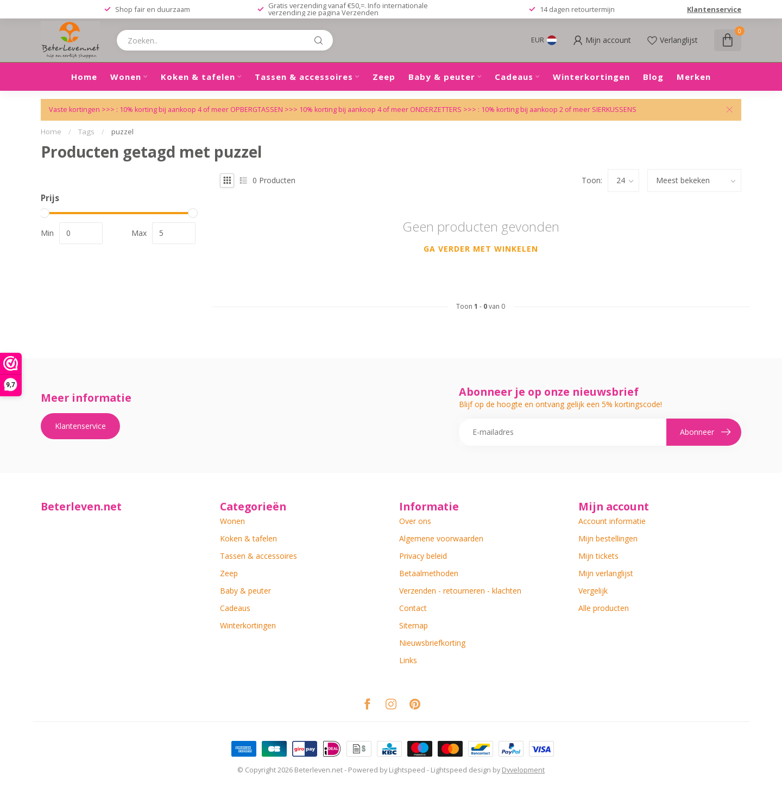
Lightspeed (407, 770)
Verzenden (360, 12)
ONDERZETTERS (436, 109)
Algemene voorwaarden (441, 538)
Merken (694, 76)
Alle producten (603, 608)
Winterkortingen (591, 76)
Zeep (384, 76)
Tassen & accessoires (304, 76)
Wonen (125, 76)
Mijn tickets (598, 556)
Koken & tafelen (198, 76)
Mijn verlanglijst (605, 573)
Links (408, 660)
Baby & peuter (441, 76)
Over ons (415, 521)
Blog (653, 76)
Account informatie (612, 521)
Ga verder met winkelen (481, 249)
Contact (413, 608)
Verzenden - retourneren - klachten (460, 590)
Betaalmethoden (428, 573)
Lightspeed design (461, 770)
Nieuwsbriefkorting (432, 643)
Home (84, 76)
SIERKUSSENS (614, 109)
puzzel (122, 131)
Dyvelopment (523, 770)
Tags (86, 131)
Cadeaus (514, 76)
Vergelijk (593, 590)
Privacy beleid (423, 556)
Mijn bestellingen (608, 538)
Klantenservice (714, 9)
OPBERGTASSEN (256, 109)
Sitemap (413, 625)
